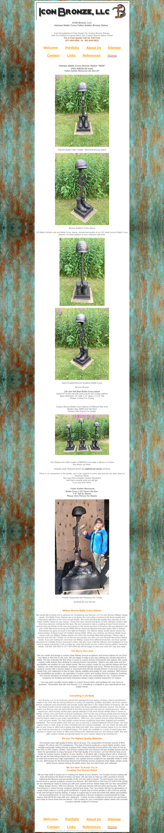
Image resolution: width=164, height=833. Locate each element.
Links (71, 55)
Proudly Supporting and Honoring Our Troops (82, 598)
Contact (53, 55)
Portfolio (72, 48)
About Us (93, 48)
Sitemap (114, 48)
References (92, 55)
